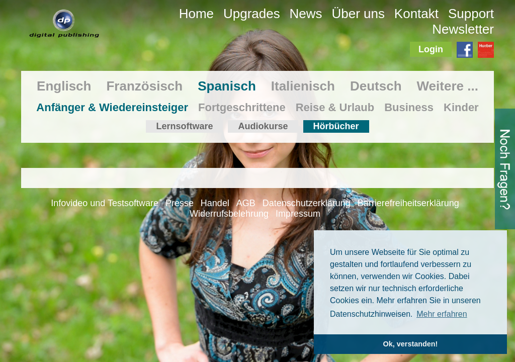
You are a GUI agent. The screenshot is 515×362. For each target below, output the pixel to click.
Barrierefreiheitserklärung (408, 203)
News (306, 13)
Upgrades (251, 13)
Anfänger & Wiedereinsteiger (112, 107)
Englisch (64, 86)
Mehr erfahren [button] (441, 314)
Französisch (144, 86)
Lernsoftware (184, 126)
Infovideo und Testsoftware (104, 203)
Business (409, 107)
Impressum (298, 214)
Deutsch (376, 86)
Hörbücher (336, 126)
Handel (215, 203)
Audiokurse (263, 126)
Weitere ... (447, 86)
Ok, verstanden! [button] (410, 344)
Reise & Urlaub (335, 107)
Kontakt (416, 13)
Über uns (358, 13)
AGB (245, 203)
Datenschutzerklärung (307, 203)
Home (196, 13)
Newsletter (463, 29)
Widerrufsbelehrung (229, 214)
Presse (179, 203)
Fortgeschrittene (242, 107)
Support (471, 13)
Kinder (461, 107)
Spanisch (227, 86)
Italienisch (303, 86)
